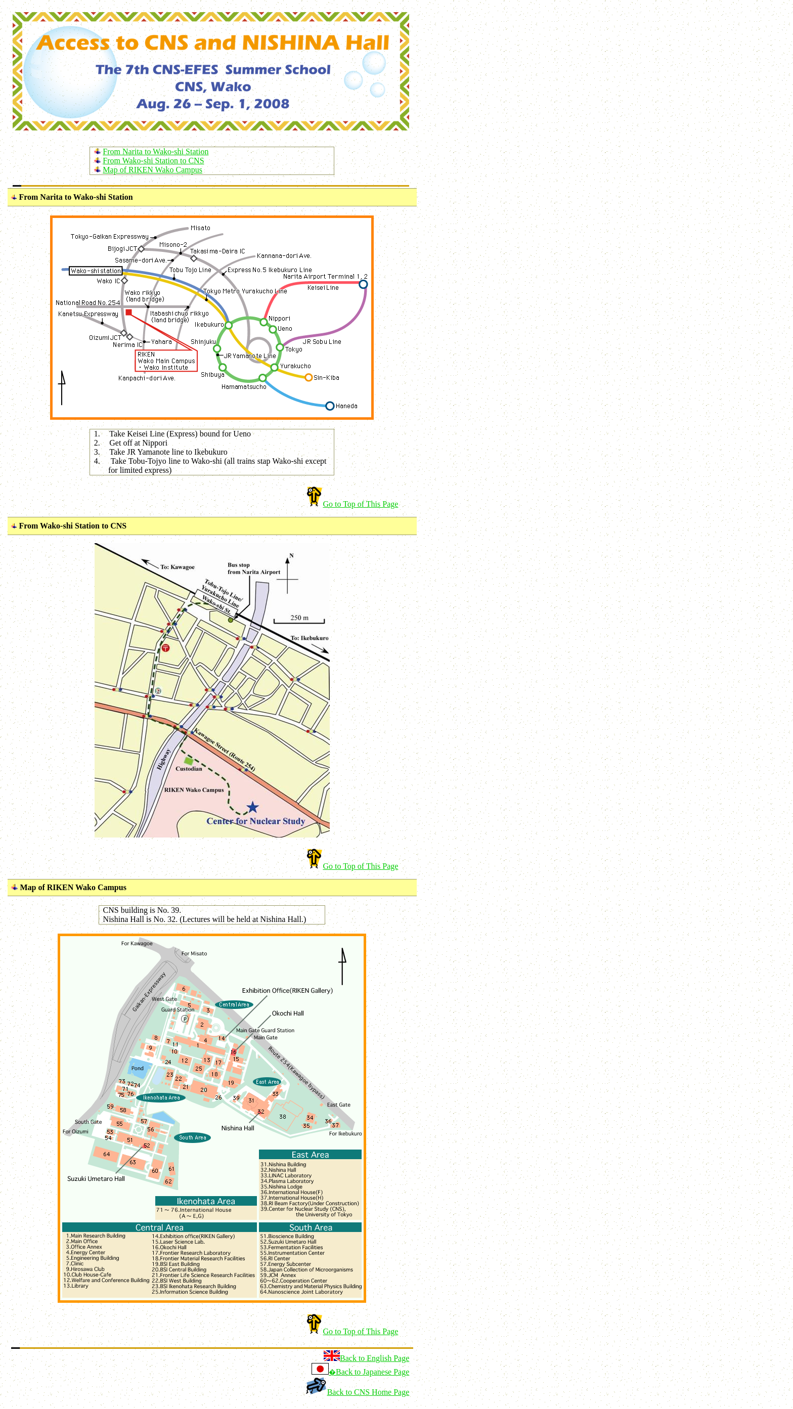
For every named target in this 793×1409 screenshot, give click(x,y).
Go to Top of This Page (360, 504)
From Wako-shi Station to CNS (153, 160)
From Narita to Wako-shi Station (155, 151)
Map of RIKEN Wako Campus (152, 169)
